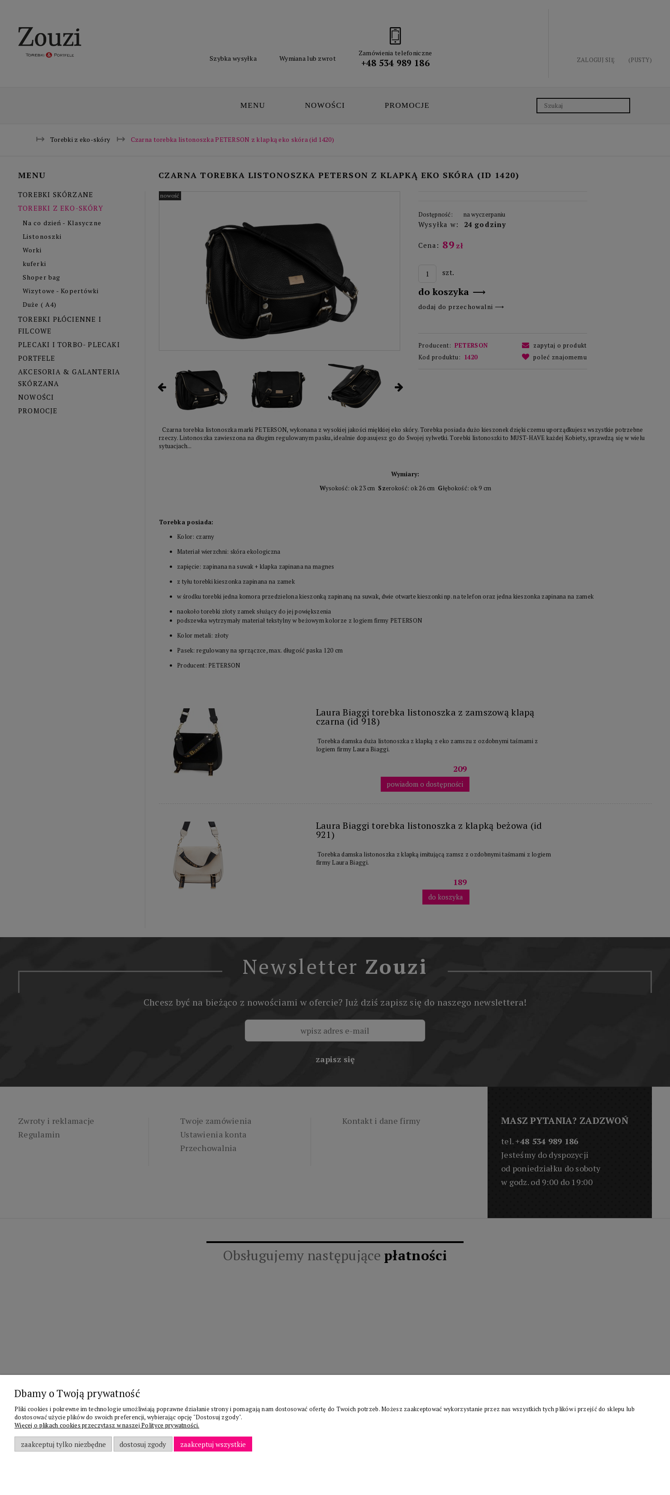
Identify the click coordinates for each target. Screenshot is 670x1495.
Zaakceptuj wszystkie (213, 1444)
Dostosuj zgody (143, 1444)
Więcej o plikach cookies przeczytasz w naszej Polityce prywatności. (106, 1425)
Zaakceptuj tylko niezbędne (63, 1444)
